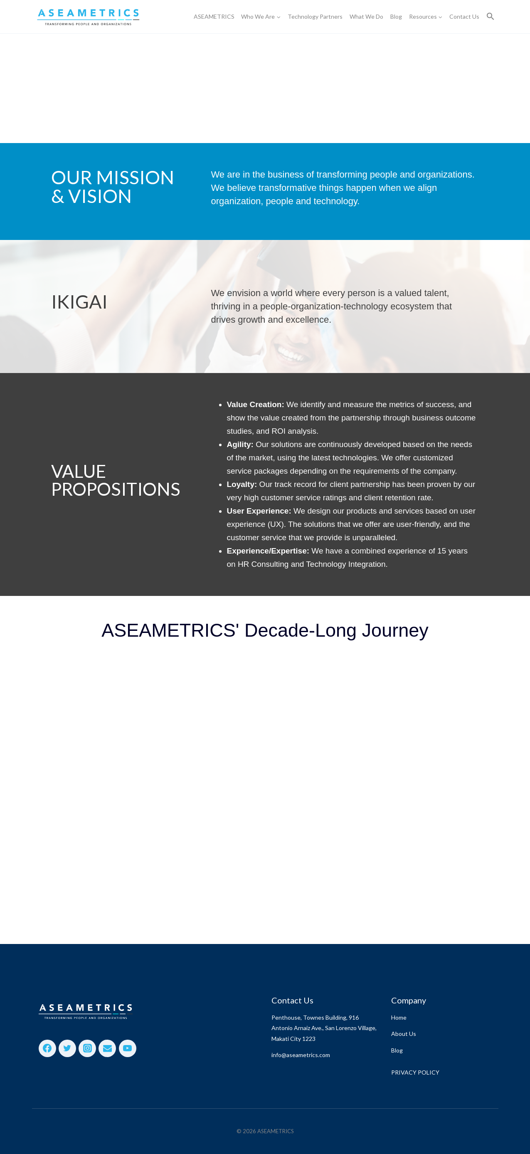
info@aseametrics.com (300, 1054)
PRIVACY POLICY (415, 1072)
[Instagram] (87, 1048)
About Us (403, 1033)
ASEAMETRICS (214, 16)
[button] (490, 17)
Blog (396, 16)
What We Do (366, 16)
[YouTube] (127, 1048)
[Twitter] (67, 1048)
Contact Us (464, 16)
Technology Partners (315, 16)
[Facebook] (47, 1048)
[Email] (107, 1048)
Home (399, 1017)
